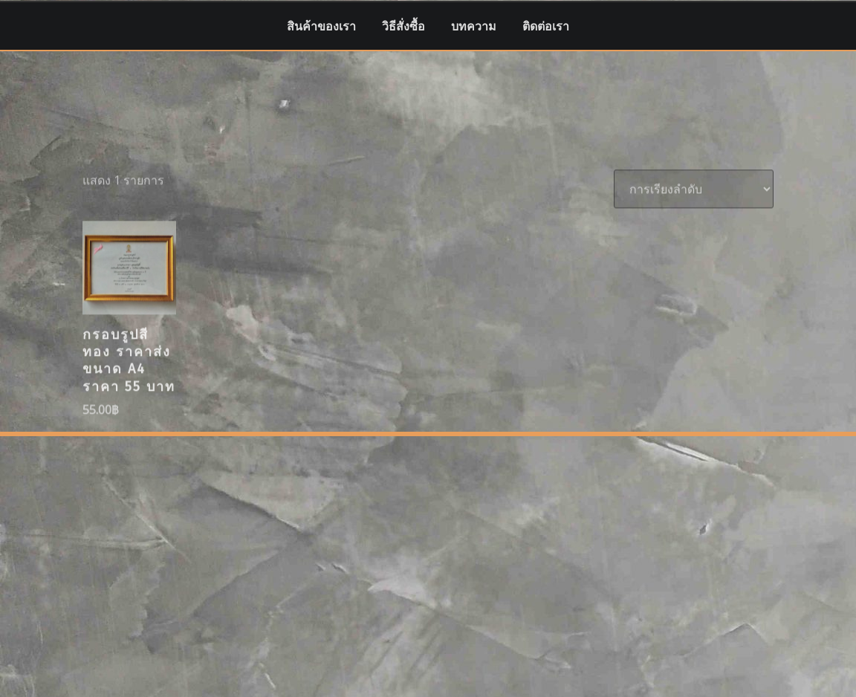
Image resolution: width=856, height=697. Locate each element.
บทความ (473, 26)
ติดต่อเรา (545, 26)
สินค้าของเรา (321, 26)
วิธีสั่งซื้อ (403, 26)
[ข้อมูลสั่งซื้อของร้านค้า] (694, 224)
